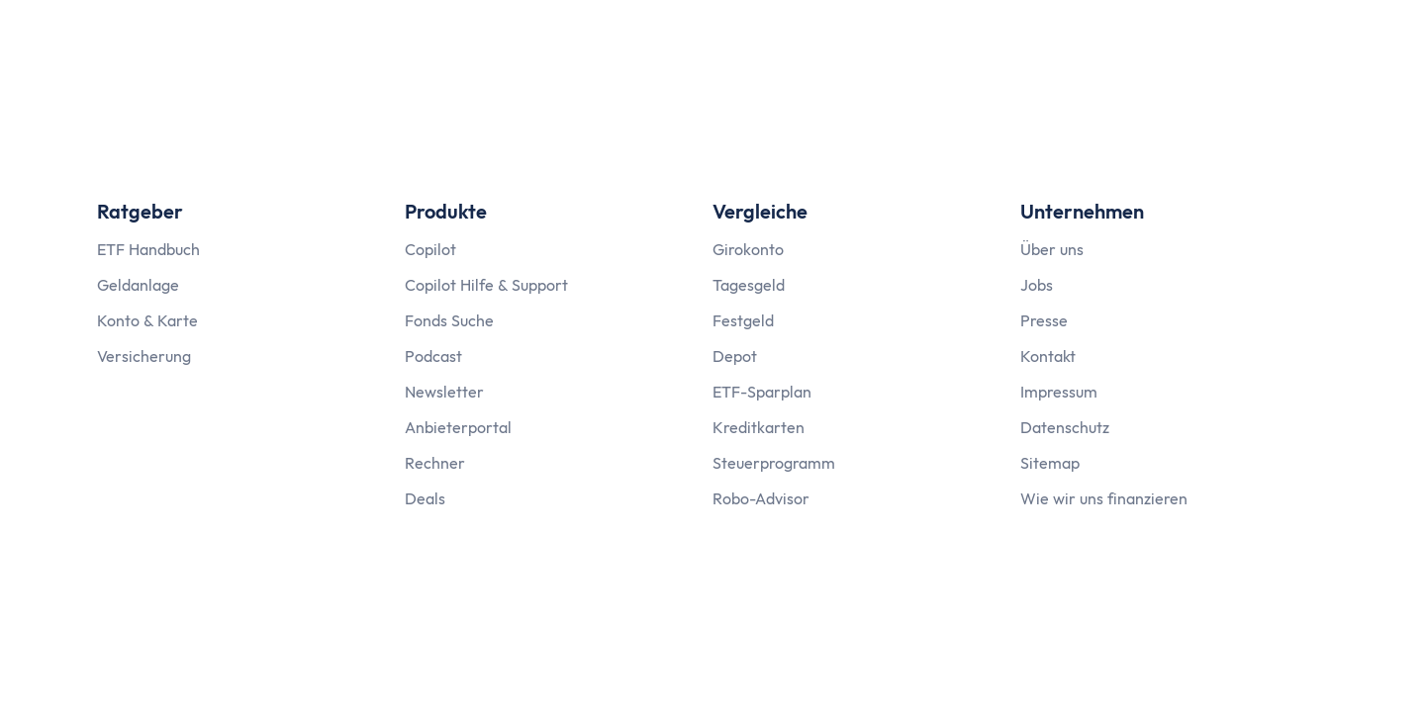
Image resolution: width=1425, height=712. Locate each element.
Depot (734, 356)
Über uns (1052, 249)
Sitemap (1050, 463)
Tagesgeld (748, 285)
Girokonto (748, 249)
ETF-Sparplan (761, 391)
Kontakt (1048, 356)
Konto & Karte (147, 320)
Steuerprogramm (773, 463)
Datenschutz (1064, 427)
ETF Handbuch (148, 249)
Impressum (1058, 391)
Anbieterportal (458, 427)
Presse (1044, 320)
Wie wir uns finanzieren (1104, 498)
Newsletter (444, 391)
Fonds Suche (449, 320)
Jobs (1036, 285)
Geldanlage (138, 285)
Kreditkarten (758, 427)
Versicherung (144, 356)
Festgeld (743, 320)
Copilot (430, 249)
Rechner (435, 463)
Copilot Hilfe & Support (486, 285)
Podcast (433, 356)
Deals (425, 498)
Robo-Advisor (760, 498)
